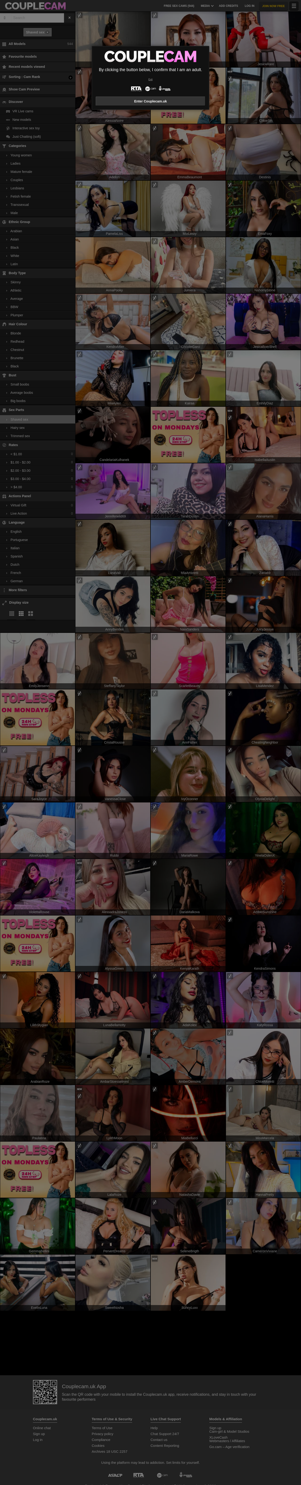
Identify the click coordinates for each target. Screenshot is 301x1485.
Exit (150, 79)
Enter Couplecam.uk (150, 101)
